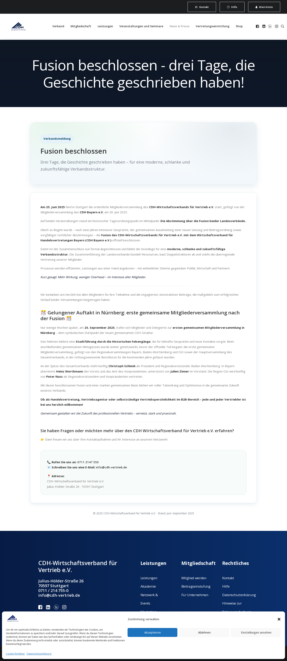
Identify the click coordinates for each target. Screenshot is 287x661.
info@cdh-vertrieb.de (111, 467)
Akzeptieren (152, 632)
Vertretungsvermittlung (212, 27)
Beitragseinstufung (195, 586)
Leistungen (105, 27)
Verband (58, 27)
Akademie (148, 586)
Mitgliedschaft (81, 27)
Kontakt (228, 577)
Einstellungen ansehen (256, 632)
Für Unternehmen (194, 594)
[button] (279, 619)
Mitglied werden (193, 577)
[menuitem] (201, 7)
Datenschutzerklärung (39, 653)
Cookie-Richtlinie (15, 653)
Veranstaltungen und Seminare (141, 27)
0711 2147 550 (88, 462)
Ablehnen (204, 632)
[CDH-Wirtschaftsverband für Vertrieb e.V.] (16, 27)
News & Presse (179, 27)
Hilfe (225, 586)
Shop (239, 27)
